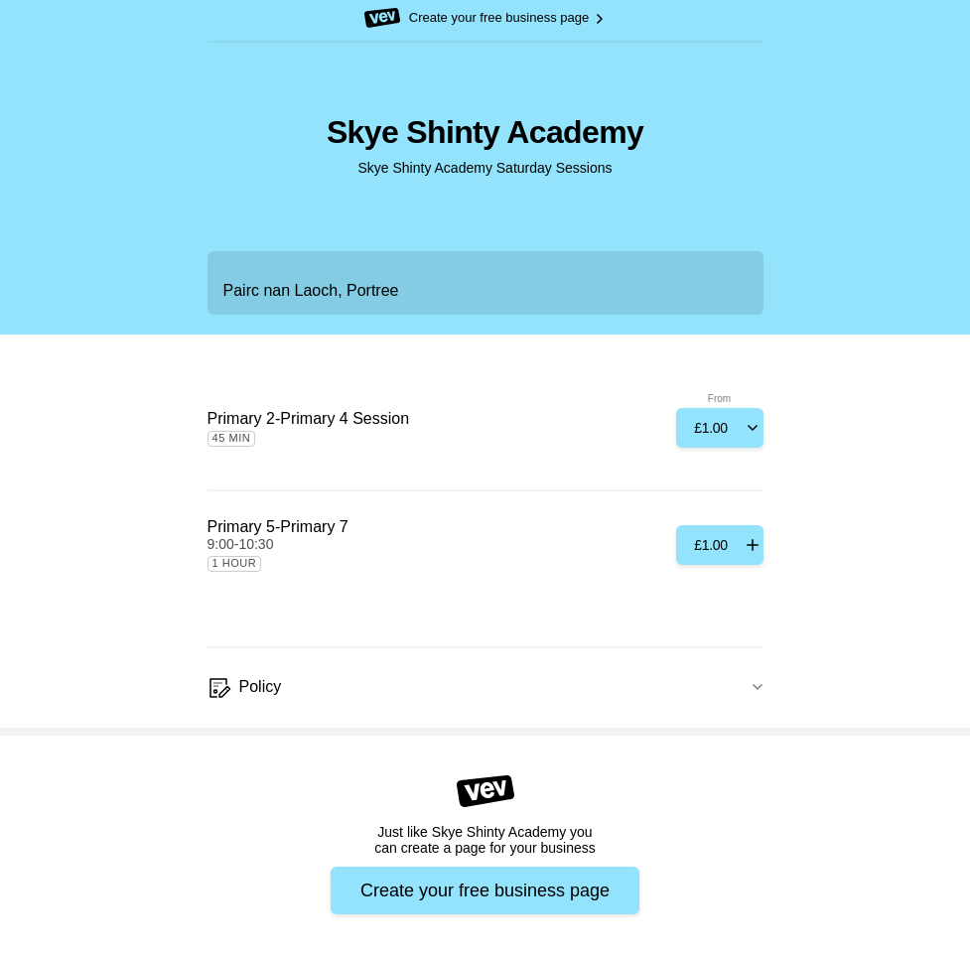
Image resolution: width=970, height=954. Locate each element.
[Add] (719, 428)
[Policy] (485, 688)
